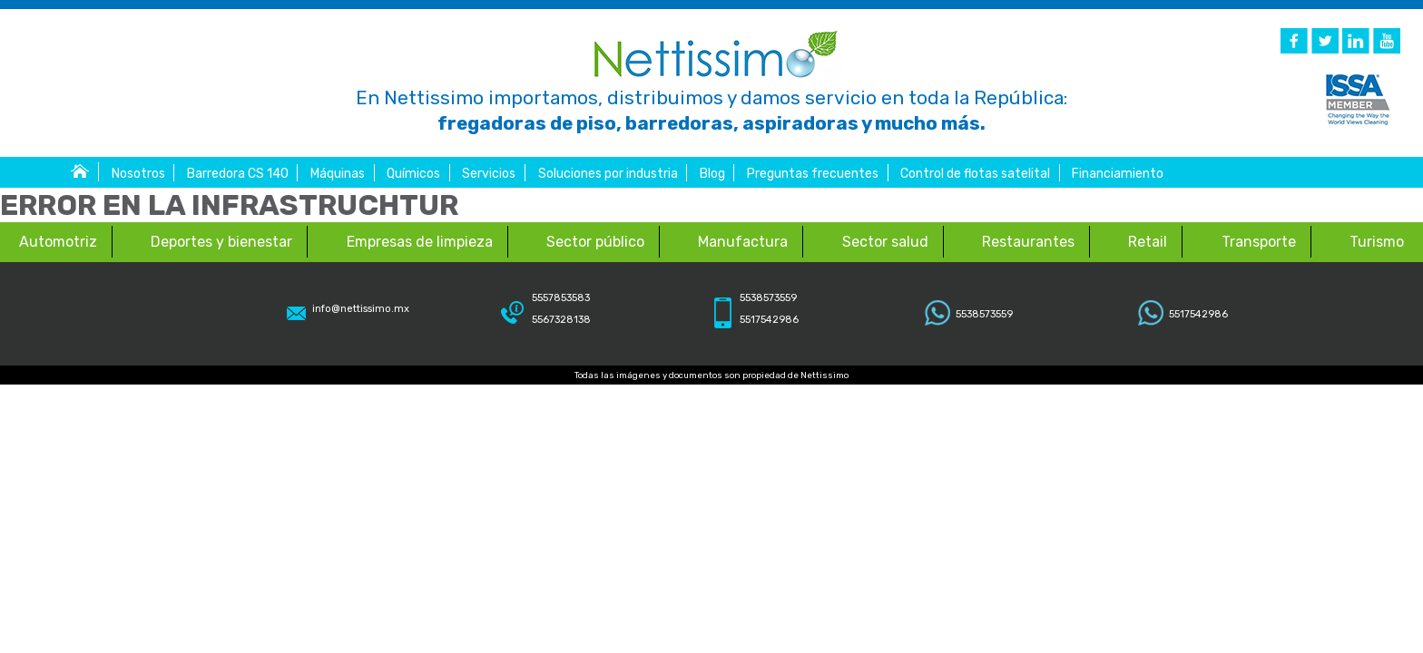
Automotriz (58, 241)
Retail (1147, 241)
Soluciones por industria (608, 173)
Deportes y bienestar (221, 241)
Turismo (1376, 241)
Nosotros (138, 173)
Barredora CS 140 (238, 173)
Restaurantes (1028, 241)
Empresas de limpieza (420, 241)
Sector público (595, 241)
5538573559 (984, 314)
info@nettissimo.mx (360, 309)
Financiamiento (1117, 173)
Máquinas (337, 173)
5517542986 (1198, 314)
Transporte (1259, 241)
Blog (712, 173)
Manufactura (743, 241)
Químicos (413, 173)
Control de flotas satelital (975, 173)
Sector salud (885, 241)
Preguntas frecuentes (812, 173)
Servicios (488, 173)
